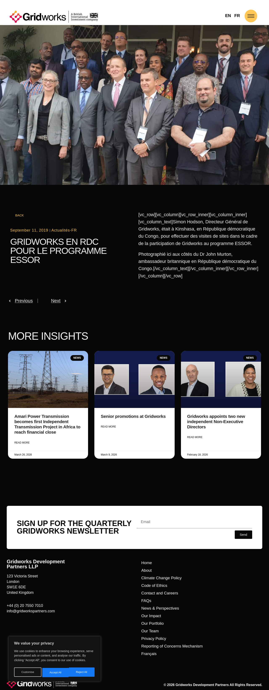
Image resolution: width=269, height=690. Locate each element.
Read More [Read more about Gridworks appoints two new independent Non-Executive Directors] (195, 437)
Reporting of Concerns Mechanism (172, 646)
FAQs (146, 600)
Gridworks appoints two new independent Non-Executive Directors (216, 421)
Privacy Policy (153, 638)
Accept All (82, 672)
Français (149, 653)
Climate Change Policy (161, 577)
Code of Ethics (154, 585)
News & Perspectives (160, 608)
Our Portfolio (152, 623)
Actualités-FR (64, 230)
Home (146, 562)
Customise (27, 672)
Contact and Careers (159, 593)
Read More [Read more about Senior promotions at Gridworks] (108, 426)
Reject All (55, 672)
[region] (54, 660)
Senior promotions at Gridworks (133, 416)
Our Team (150, 631)
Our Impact (151, 615)
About (146, 570)
